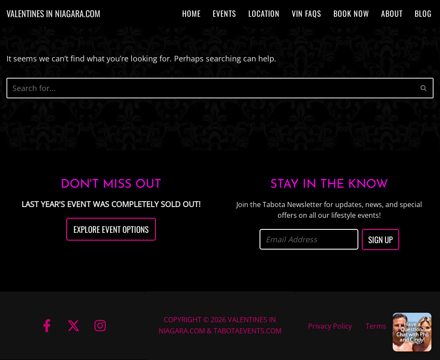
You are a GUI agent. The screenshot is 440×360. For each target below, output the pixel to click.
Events (224, 13)
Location (264, 13)
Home (191, 13)
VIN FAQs (306, 13)
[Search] (210, 88)
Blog (423, 13)
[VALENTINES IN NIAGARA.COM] (53, 13)
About (392, 13)
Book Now (351, 13)
